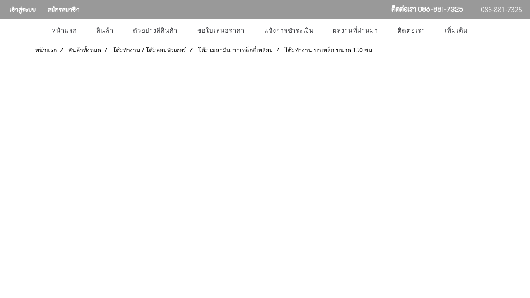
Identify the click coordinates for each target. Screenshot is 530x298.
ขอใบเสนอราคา (221, 30)
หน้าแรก (64, 30)
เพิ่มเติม (456, 30)
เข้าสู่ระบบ (23, 9)
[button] (485, 30)
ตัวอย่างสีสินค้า (155, 30)
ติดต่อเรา (411, 30)
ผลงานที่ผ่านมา (355, 30)
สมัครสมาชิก (64, 9)
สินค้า (104, 30)
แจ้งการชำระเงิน (288, 30)
